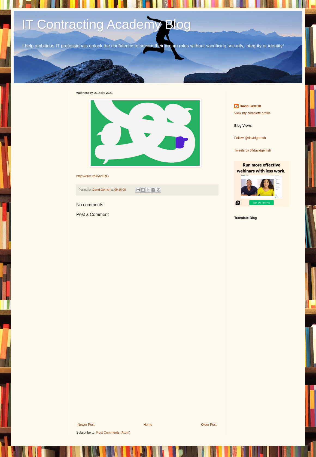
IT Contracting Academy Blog (106, 24)
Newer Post (86, 425)
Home (148, 425)
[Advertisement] (147, 378)
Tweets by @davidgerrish (252, 150)
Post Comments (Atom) (113, 432)
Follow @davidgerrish (250, 138)
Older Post (209, 425)
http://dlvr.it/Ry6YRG (92, 176)
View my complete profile (252, 113)
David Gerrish (250, 106)
